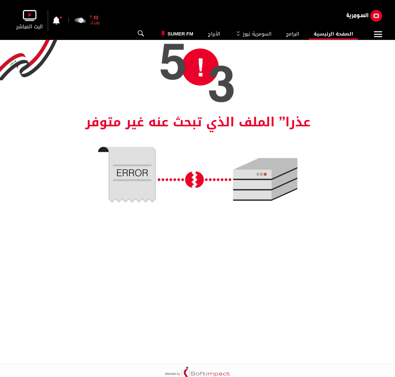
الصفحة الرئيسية (333, 33)
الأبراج (214, 33)
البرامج (292, 33)
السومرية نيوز (253, 33)
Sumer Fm (180, 33)
